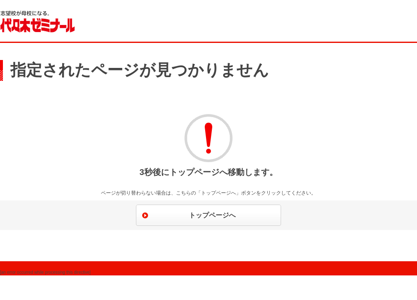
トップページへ (212, 215)
